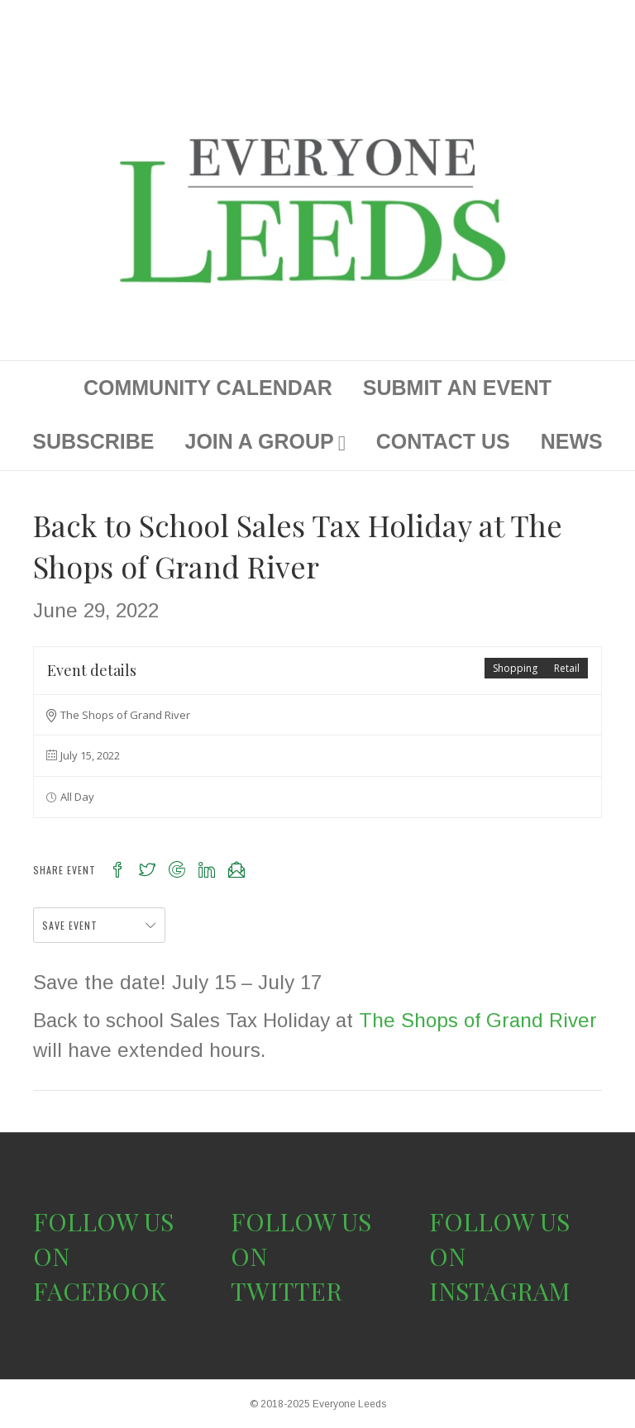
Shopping (515, 668)
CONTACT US (443, 441)
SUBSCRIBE (93, 441)
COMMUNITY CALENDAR (208, 387)
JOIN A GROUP (259, 441)
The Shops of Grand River (478, 1020)
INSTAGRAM (500, 1290)
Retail (567, 668)
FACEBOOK (99, 1290)
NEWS (572, 441)
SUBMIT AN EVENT (457, 387)
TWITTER (286, 1290)
